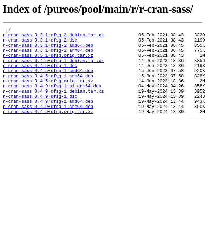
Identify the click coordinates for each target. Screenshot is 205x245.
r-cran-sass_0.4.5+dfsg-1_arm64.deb (48, 86)
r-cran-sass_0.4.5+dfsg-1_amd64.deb (48, 80)
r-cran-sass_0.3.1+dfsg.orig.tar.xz (48, 61)
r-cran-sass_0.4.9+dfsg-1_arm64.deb (48, 122)
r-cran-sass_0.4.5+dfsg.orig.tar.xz (48, 92)
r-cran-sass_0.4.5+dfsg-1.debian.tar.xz (53, 67)
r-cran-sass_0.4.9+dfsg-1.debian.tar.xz (53, 104)
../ (7, 31)
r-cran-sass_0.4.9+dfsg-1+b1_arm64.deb (52, 98)
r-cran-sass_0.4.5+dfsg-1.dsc (40, 73)
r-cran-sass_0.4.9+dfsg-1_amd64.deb (48, 116)
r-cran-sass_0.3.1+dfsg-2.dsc (40, 43)
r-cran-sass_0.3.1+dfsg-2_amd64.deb (48, 49)
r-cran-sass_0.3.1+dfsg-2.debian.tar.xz (53, 37)
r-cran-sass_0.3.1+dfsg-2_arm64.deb (48, 55)
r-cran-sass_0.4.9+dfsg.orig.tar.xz (48, 129)
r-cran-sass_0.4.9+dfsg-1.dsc (40, 110)
